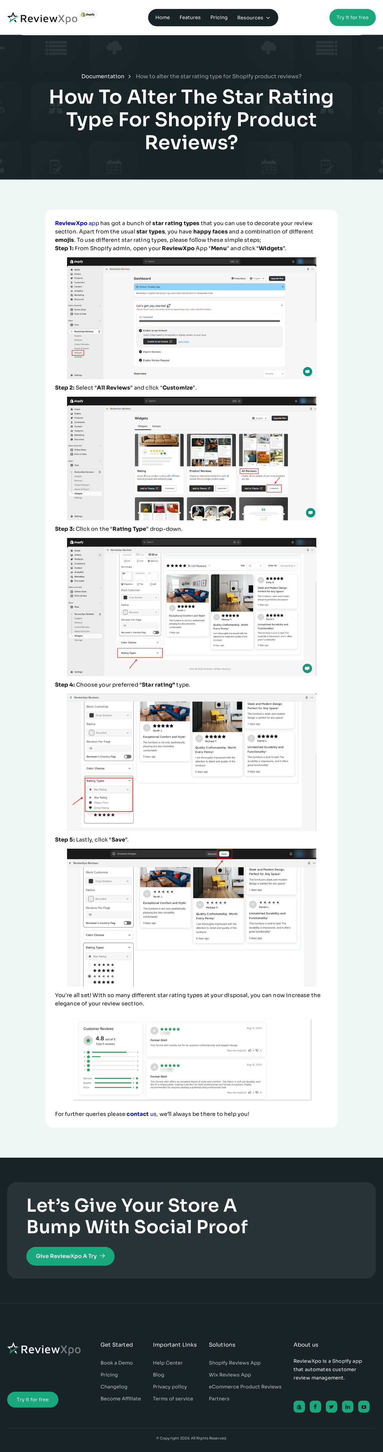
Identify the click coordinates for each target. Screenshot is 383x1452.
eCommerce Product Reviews (245, 1387)
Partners (219, 1399)
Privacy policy (170, 1387)
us (141, 1114)
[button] (254, 17)
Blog (158, 1375)
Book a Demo (117, 1363)
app (77, 223)
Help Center (168, 1363)
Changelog (114, 1387)
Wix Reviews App (230, 1375)
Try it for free (353, 17)
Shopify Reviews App (235, 1363)
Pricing (109, 1375)
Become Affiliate (121, 1399)
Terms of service (173, 1399)
